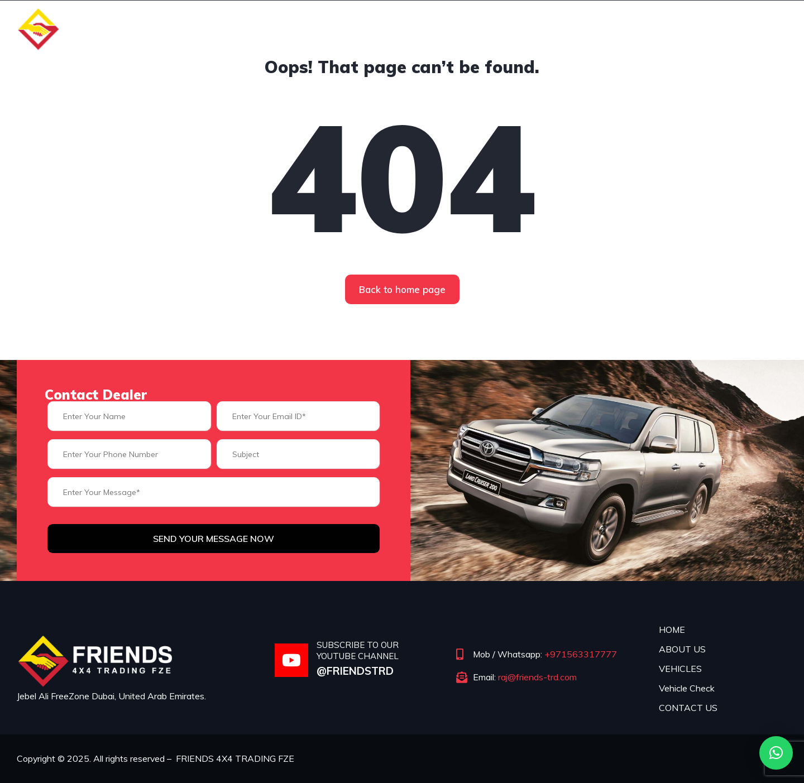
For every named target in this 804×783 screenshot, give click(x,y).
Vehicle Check (652, 27)
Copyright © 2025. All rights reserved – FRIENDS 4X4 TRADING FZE (156, 758)
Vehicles (570, 27)
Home (435, 27)
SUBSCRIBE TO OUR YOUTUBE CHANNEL (358, 650)
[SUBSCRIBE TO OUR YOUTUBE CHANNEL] (291, 660)
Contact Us (743, 27)
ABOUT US (682, 649)
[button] (776, 753)
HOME (672, 629)
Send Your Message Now (213, 538)
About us (498, 27)
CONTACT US (688, 707)
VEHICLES (680, 668)
